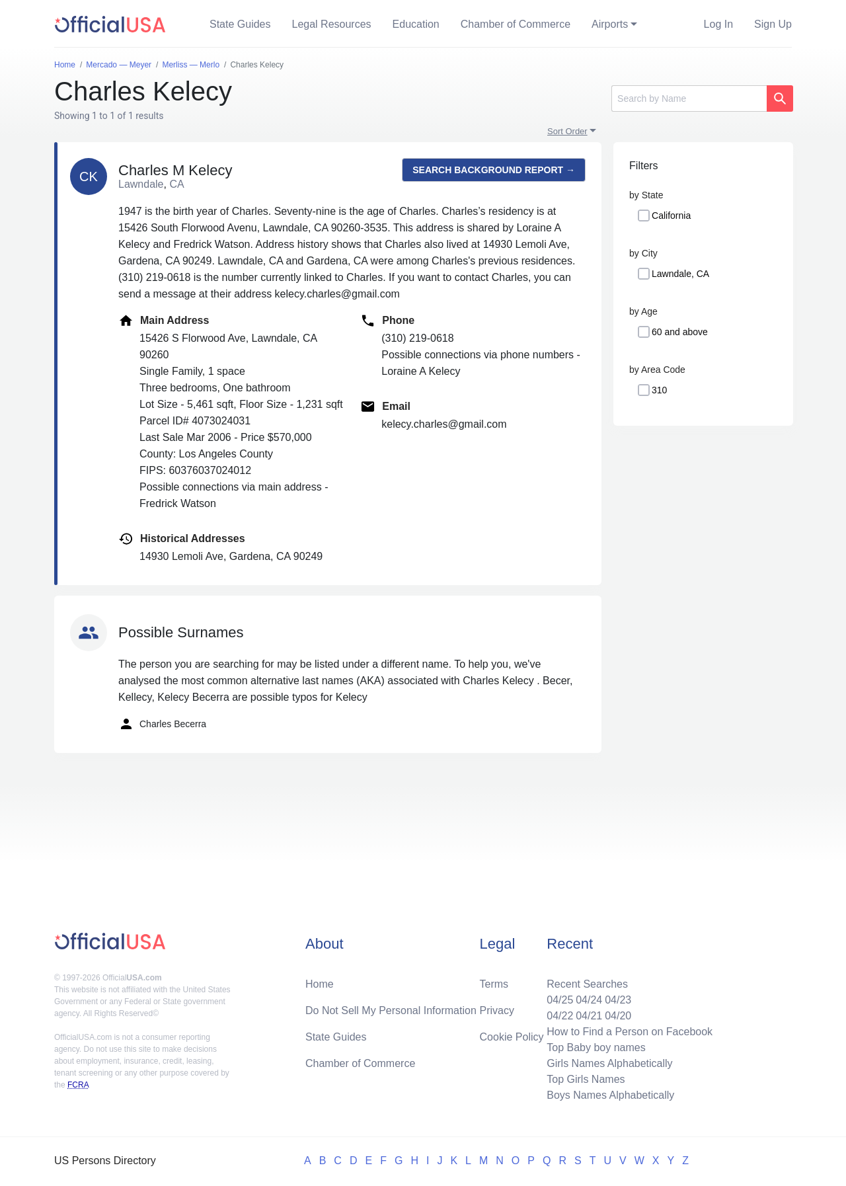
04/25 (560, 1000)
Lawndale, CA (680, 274)
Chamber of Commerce (515, 24)
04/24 (589, 1000)
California (671, 215)
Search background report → (493, 170)
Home (319, 984)
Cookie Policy (512, 1037)
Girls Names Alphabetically (609, 1063)
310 (659, 390)
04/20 (618, 1015)
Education (416, 24)
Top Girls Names (586, 1079)
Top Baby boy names (596, 1047)
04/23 (618, 1000)
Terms (494, 984)
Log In (718, 24)
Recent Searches (587, 984)
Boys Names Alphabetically (610, 1095)
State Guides (240, 24)
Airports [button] (610, 24)
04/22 (560, 1015)
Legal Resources (331, 24)
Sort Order (567, 131)
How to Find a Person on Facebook (629, 1031)
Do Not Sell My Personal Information (391, 1010)
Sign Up (773, 24)
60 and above (680, 332)
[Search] (689, 98)
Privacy (497, 1010)
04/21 (589, 1015)
